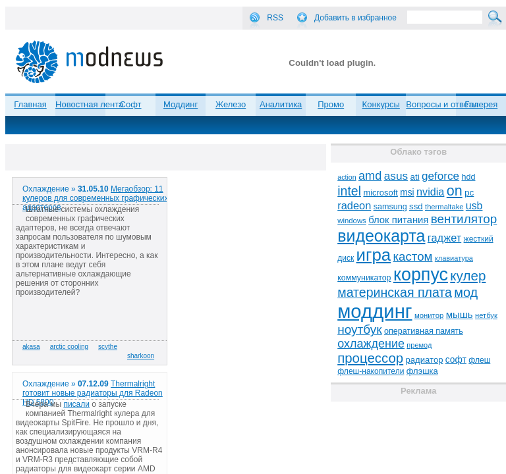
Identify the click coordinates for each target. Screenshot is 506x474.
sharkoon (140, 355)
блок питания (398, 220)
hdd (468, 177)
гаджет (444, 238)
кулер (468, 275)
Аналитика (281, 104)
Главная (30, 104)
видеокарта (381, 235)
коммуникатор (364, 277)
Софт (131, 104)
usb (474, 205)
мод (466, 292)
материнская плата (394, 292)
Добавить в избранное (355, 17)
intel (349, 191)
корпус (420, 274)
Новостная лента (89, 104)
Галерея (480, 104)
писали (76, 404)
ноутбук (359, 329)
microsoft (380, 193)
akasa (31, 346)
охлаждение (371, 343)
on (455, 191)
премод (419, 345)
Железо (230, 104)
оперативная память (423, 331)
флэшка (422, 371)
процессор (370, 358)
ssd (416, 206)
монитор (428, 315)
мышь (459, 314)
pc (469, 193)
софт (455, 360)
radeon (354, 205)
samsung (390, 206)
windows (351, 220)
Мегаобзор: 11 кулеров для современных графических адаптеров (95, 198)
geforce (440, 176)
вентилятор (464, 219)
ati (415, 177)
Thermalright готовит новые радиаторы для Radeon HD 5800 (92, 393)
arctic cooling (69, 346)
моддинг (374, 311)
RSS (275, 17)
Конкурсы (381, 104)
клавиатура (454, 258)
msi (407, 193)
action (346, 177)
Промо (331, 104)
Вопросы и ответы (442, 104)
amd (369, 175)
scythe (107, 346)
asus (396, 175)
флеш (479, 360)
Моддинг (180, 104)
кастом (413, 256)
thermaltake (444, 207)
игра (373, 255)
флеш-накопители (370, 371)
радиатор (424, 360)
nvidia (430, 192)
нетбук (486, 315)
